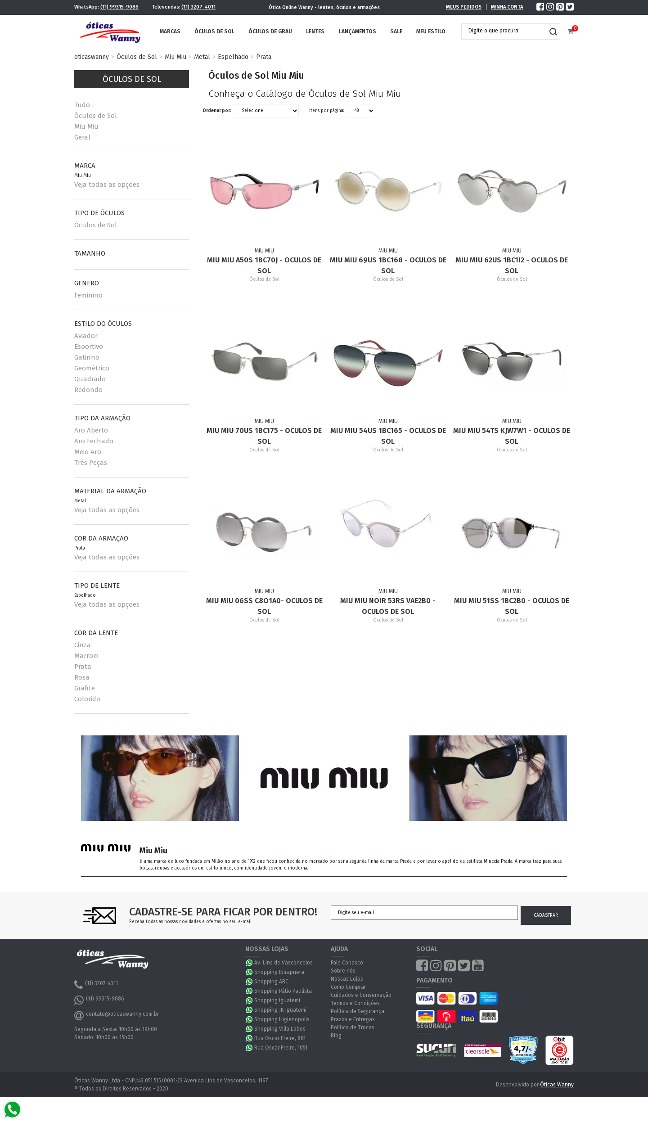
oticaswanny (91, 57)
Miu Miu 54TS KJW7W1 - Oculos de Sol (511, 436)
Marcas (170, 31)
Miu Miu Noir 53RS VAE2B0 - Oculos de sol (388, 606)
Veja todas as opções (107, 184)
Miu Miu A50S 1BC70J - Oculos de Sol (264, 265)
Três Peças (90, 463)
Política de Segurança (357, 1011)
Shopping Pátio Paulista (283, 991)
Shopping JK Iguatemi (280, 1010)
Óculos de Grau (270, 31)
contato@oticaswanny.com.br (116, 1015)
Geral (82, 137)
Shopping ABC (271, 981)
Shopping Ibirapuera (279, 972)
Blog (336, 1035)
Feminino (88, 295)
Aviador (86, 336)
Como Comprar (348, 987)
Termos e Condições (355, 1003)
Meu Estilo (431, 31)
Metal (202, 57)
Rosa (82, 677)
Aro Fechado (93, 441)
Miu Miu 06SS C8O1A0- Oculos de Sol (264, 606)
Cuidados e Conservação (361, 995)
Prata (263, 57)
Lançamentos (357, 31)
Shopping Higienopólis (282, 1019)
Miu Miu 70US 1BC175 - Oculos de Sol (264, 436)
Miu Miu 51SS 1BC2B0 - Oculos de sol (511, 606)
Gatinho (86, 357)
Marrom (86, 656)
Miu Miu (175, 57)
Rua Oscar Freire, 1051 (280, 1048)
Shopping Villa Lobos (280, 1029)
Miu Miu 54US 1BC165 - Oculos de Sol (388, 436)
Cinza (82, 645)
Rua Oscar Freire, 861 (280, 1038)
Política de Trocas (352, 1027)
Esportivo (88, 346)
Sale (396, 31)
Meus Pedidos (464, 7)
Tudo (82, 105)
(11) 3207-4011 (198, 7)
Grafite (84, 688)
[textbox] (504, 30)
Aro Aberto (91, 430)
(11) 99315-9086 (119, 7)
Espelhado (233, 57)
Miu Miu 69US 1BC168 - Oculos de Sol (388, 265)
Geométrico (91, 368)
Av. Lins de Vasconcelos (283, 963)
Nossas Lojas (347, 979)
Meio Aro (87, 452)
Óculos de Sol (214, 31)
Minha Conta (507, 7)
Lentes (315, 31)
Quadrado (90, 379)
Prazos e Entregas (353, 1019)
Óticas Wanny (557, 1084)
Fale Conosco (347, 963)
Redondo (88, 390)
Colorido (87, 699)
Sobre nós (343, 971)
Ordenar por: (216, 110)
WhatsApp (249, 963)
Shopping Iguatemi (277, 1000)
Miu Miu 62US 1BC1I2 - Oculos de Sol (511, 265)
